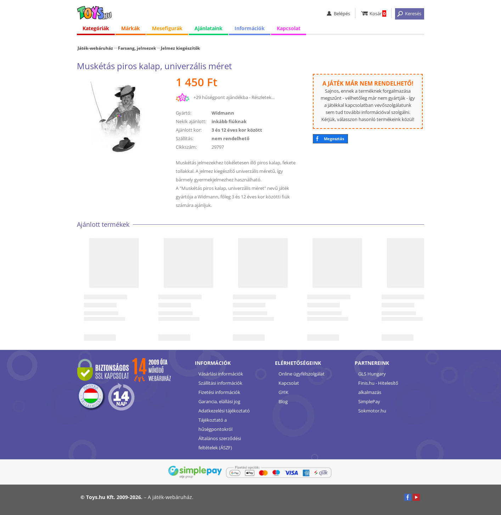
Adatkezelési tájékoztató (224, 410)
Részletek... (263, 97)
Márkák (130, 28)
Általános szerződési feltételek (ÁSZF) (219, 443)
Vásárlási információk (220, 374)
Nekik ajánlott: (191, 121)
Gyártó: (183, 113)
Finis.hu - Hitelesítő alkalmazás (378, 387)
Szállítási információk (220, 383)
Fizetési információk (219, 392)
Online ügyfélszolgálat (301, 374)
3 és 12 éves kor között (237, 130)
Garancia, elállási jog (219, 401)
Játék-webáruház (95, 48)
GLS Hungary (372, 374)
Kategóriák (96, 28)
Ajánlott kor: (189, 130)
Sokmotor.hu (372, 410)
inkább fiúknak (229, 121)
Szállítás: (184, 138)
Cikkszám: (186, 147)
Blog (283, 401)
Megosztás (334, 138)
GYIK (283, 392)
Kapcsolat (288, 28)
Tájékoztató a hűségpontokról (215, 424)
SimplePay (369, 401)
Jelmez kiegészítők (180, 48)
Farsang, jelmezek (137, 48)
